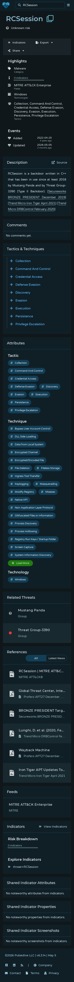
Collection (18, 363)
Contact (13, 973)
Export (42, 42)
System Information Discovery (30, 555)
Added (17, 138)
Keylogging (19, 484)
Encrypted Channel (24, 452)
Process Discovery (23, 523)
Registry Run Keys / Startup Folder (33, 539)
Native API (19, 499)
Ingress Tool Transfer (25, 476)
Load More (20, 563)
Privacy (51, 973)
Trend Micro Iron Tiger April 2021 (32, 203)
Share (14, 50)
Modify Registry (22, 491)
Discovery (50, 386)
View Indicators (53, 826)
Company (43, 965)
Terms (32, 973)
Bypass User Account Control (30, 428)
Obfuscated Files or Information (31, 515)
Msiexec (48, 491)
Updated (19, 145)
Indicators (16, 42)
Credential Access (23, 378)
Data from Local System (26, 444)
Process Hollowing (23, 531)
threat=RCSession (23, 867)
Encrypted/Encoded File (27, 460)
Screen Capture (21, 547)
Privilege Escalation (24, 410)
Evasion (17, 394)
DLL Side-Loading (23, 436)
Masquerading (46, 484)
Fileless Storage (48, 468)
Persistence (19, 402)
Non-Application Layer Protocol (31, 507)
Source (59, 162)
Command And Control (26, 370)
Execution (39, 394)
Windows (18, 579)
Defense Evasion (22, 386)
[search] (41, 5)
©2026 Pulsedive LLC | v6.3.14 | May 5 (30, 955)
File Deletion (20, 468)
